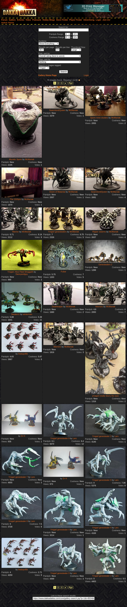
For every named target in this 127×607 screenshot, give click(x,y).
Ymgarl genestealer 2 (101, 436)
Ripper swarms (99, 232)
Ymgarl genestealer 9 (59, 438)
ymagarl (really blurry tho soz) (105, 396)
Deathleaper (57, 307)
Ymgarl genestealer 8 (18, 521)
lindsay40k (23, 354)
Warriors (99, 307)
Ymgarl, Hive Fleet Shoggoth (20, 272)
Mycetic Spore (15, 159)
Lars (75, 438)
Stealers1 (15, 314)
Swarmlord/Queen (57, 110)
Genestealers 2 (105, 264)
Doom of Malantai (57, 192)
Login (86, 75)
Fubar (63, 272)
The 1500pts (15, 199)
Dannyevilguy (22, 274)
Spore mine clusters (99, 118)
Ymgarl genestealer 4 (59, 530)
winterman (27, 314)
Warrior (15, 232)
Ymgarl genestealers (57, 232)
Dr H (23, 436)
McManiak (29, 159)
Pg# (71, 83)
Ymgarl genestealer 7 (18, 477)
